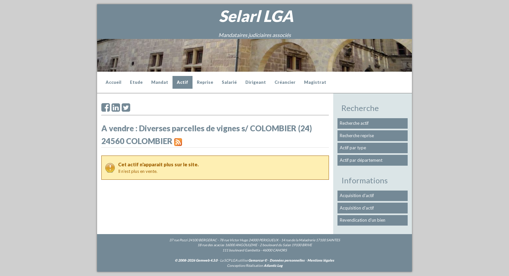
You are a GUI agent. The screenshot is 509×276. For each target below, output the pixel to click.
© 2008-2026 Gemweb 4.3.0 (196, 260)
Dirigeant (255, 82)
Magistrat (315, 82)
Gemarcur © (257, 260)
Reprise (205, 82)
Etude (136, 82)
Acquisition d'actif (357, 195)
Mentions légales (320, 260)
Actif (182, 82)
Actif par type (353, 147)
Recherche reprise (357, 135)
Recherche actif (354, 123)
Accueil (113, 82)
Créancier (285, 82)
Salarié (229, 82)
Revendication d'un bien (362, 220)
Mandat (159, 82)
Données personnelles (287, 260)
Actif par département (361, 160)
